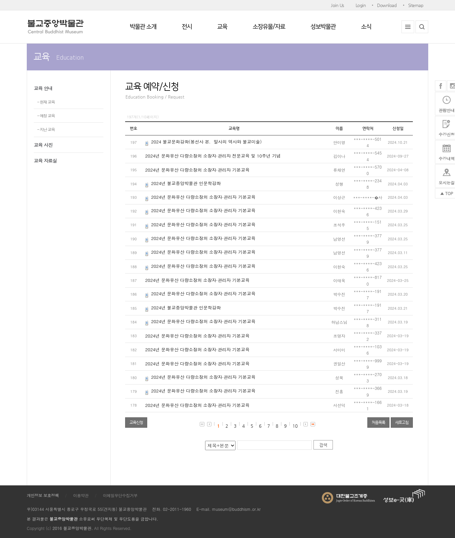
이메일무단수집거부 (120, 495)
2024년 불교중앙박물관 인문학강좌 (186, 183)
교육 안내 (43, 88)
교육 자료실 (45, 160)
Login (361, 5)
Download (386, 5)
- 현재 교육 (46, 102)
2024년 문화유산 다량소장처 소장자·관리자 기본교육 (197, 170)
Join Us (337, 5)
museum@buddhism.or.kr (236, 509)
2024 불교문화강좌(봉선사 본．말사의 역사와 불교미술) (206, 141)
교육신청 (136, 422)
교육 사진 (43, 144)
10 (295, 425)
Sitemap (416, 5)
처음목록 (378, 422)
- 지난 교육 (46, 129)
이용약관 (81, 495)
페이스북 (440, 85)
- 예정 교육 (46, 115)
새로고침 (401, 422)
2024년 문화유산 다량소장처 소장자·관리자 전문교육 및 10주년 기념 (213, 156)
